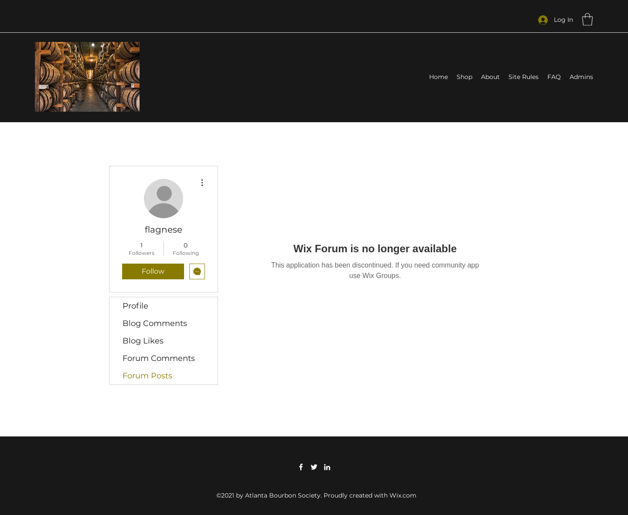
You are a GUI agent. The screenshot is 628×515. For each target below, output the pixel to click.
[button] (587, 19)
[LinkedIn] (327, 467)
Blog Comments (155, 323)
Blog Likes (143, 341)
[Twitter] (314, 467)
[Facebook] (301, 467)
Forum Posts (147, 376)
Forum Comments (159, 358)
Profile (135, 306)
